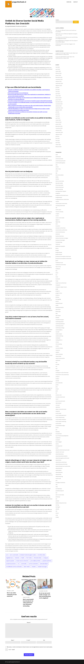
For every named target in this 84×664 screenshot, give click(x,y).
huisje (57, 281)
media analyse (59, 333)
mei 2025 (58, 91)
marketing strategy (60, 327)
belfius (57, 177)
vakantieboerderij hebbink (61, 456)
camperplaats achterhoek (61, 203)
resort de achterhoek (60, 401)
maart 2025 (58, 95)
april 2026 (58, 69)
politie (57, 384)
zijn (56, 511)
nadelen (57, 352)
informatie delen (37, 557)
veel (56, 480)
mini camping (59, 344)
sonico (57, 427)
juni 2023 (58, 138)
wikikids (57, 501)
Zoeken (57, 20)
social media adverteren (61, 415)
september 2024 (59, 108)
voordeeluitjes (59, 488)
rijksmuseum (58, 403)
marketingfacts (59, 329)
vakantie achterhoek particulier (62, 450)
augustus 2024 (59, 110)
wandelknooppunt (60, 490)
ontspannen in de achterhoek (62, 374)
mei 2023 (58, 140)
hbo (56, 270)
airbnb (57, 166)
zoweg (57, 517)
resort (57, 399)
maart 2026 (58, 71)
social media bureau (60, 417)
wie (56, 498)
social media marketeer (61, 419)
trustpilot (58, 439)
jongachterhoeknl (11, 26)
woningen (58, 507)
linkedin (57, 317)
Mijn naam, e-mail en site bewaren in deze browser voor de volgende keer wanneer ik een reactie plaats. (29, 647)
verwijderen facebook (60, 482)
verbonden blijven (44, 563)
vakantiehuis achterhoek (61, 462)
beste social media (60, 181)
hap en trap (58, 266)
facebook (17, 557)
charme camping (59, 211)
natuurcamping (59, 354)
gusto (57, 260)
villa (56, 484)
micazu (57, 342)
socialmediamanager (60, 425)
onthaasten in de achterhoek (62, 372)
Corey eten (58, 56)
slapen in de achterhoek (61, 409)
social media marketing (61, 421)
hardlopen (58, 268)
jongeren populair (10, 560)
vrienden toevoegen (42, 566)
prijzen (57, 388)
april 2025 (58, 93)
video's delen (27, 566)
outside (57, 380)
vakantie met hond (60, 452)
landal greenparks (60, 307)
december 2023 (59, 126)
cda (56, 207)
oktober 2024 (58, 106)
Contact (75, 2)
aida (56, 164)
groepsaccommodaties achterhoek (63, 258)
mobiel (57, 346)
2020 (57, 154)
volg (56, 486)
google (57, 250)
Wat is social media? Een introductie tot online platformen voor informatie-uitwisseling (28, 602)
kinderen (58, 295)
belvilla (57, 179)
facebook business (60, 236)
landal (57, 305)
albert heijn (58, 169)
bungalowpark (59, 197)
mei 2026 (58, 67)
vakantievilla (58, 474)
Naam (12, 640)
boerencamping (59, 189)
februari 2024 (58, 122)
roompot (58, 405)
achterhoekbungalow (60, 162)
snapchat (58, 411)
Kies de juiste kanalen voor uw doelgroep (18, 93)
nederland (58, 360)
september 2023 (59, 132)
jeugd (57, 289)
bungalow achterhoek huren (62, 195)
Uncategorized (59, 446)
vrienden (34, 566)
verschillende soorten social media (14, 566)
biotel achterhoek (60, 187)
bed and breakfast (60, 175)
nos (56, 366)
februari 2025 (58, 97)
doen (57, 224)
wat (7, 554)
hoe (56, 274)
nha (56, 362)
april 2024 (58, 118)
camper (57, 201)
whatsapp (58, 496)
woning (57, 505)
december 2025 (59, 77)
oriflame (57, 376)
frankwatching (59, 242)
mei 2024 (58, 116)
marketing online (59, 325)
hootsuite (58, 279)
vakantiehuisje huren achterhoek (63, 466)
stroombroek (59, 433)
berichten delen (41, 554)
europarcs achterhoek (60, 228)
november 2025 (59, 79)
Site (44, 640)
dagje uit (57, 219)
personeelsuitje (59, 382)
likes (57, 313)
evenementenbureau (60, 232)
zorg (57, 515)
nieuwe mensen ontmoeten (22, 560)
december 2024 (59, 101)
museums (58, 350)
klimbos (57, 297)
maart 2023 (58, 144)
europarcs (58, 226)
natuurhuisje (58, 356)
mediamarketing (59, 336)
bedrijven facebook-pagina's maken (28, 554)
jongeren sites (59, 293)
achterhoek (58, 156)
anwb (57, 171)
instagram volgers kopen (61, 287)
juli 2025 (57, 87)
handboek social (59, 262)
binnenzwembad (59, 185)
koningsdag (58, 299)
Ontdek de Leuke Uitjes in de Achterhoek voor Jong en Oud (67, 53)
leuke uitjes (58, 311)
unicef (57, 448)
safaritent (58, 407)
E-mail (28, 640)
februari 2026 (58, 73)
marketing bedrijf (59, 321)
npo (56, 368)
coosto (57, 215)
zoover (57, 513)
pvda (57, 391)
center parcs (58, 209)
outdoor (57, 378)
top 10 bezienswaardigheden (62, 435)
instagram (45, 557)
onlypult (57, 370)
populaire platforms (46, 560)
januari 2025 (58, 99)
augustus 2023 (59, 134)
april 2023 (58, 142)
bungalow (58, 193)
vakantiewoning (59, 476)
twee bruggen (59, 441)
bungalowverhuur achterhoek (62, 199)
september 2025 (59, 83)
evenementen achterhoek (61, 230)
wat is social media (14, 554)
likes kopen (58, 315)
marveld (57, 331)
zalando (57, 509)
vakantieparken (59, 472)
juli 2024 (57, 112)
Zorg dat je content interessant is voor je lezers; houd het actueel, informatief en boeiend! (30, 100)
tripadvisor (58, 437)
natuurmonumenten (60, 358)
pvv (56, 393)
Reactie (29, 622)
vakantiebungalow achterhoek (62, 458)
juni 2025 (58, 89)
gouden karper (59, 254)
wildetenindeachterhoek (61, 503)
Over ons (69, 2)
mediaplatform (59, 340)
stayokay (58, 431)
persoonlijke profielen (35, 560)
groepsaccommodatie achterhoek (63, 256)
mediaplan (58, 338)
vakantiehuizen (59, 468)
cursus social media (60, 217)
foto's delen (29, 557)
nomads (57, 364)
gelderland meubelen (60, 246)
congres (57, 213)
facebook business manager (62, 238)
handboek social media (61, 264)
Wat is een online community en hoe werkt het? (12, 594)
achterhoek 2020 (59, 158)
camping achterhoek (60, 205)
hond (57, 276)
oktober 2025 (58, 81)
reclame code (58, 395)
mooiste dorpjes (59, 348)
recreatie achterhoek (60, 397)
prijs (57, 386)
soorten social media (33, 563)
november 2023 (59, 128)
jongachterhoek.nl (19, 2)
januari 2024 (58, 124)
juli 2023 (57, 136)
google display (59, 252)
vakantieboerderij (59, 454)
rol (18, 563)
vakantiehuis (58, 460)
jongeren (58, 291)
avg (56, 173)
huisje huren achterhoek (61, 283)
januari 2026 (58, 75)
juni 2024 (58, 114)
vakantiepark (58, 470)
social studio (58, 423)
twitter (57, 443)
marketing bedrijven (60, 323)
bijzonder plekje (59, 183)
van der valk (58, 478)
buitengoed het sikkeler (61, 191)
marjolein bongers (60, 319)
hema (57, 272)
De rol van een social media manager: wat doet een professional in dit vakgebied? (45, 595)
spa (56, 429)
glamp (57, 248)
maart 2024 (58, 120)
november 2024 (59, 103)
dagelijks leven (9, 557)
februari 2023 (58, 146)
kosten (57, 301)
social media (23, 563)
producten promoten (11, 563)
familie (22, 557)
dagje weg (58, 221)
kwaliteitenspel (59, 303)
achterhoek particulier (60, 160)
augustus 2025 (59, 85)
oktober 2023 (58, 130)
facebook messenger (60, 240)
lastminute (58, 309)
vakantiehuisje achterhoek (61, 464)
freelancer (58, 244)
